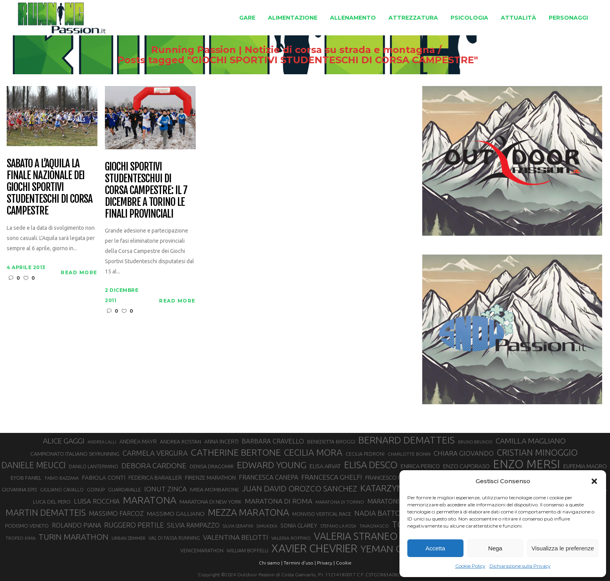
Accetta (435, 548)
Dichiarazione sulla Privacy (520, 566)
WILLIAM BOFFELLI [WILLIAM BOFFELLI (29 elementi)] (247, 550)
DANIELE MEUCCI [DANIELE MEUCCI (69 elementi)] (34, 465)
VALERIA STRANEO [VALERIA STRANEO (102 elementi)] (356, 536)
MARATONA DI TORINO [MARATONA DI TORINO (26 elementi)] (339, 501)
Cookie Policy (470, 566)
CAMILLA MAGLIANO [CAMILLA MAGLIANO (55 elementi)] (531, 440)
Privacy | (326, 562)
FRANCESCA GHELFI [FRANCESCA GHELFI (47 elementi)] (331, 477)
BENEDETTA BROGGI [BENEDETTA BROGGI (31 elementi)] (331, 442)
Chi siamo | (270, 562)
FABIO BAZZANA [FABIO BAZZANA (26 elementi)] (62, 477)
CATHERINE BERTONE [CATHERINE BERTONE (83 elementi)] (236, 452)
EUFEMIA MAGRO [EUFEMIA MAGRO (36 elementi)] (585, 466)
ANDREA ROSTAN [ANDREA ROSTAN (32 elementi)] (180, 441)
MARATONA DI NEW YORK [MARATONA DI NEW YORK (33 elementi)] (211, 502)
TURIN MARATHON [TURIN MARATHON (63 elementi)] (73, 536)
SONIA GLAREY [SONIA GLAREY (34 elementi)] (298, 525)
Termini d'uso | (300, 562)
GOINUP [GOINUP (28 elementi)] (96, 489)
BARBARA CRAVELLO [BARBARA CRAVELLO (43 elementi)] (273, 441)
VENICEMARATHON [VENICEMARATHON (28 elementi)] (201, 550)
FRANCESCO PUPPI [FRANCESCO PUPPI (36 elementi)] (388, 477)
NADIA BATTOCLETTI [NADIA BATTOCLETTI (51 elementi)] (388, 513)
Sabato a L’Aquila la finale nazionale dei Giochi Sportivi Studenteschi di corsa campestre (49, 187)
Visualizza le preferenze (562, 548)
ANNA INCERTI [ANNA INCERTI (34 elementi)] (221, 441)
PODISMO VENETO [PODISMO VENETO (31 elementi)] (27, 526)
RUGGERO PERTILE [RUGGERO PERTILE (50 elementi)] (134, 525)
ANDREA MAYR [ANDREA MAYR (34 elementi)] (138, 441)
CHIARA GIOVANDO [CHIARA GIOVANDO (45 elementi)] (464, 453)
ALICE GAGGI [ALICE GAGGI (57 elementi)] (63, 440)
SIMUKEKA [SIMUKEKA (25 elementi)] (266, 526)
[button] (594, 481)
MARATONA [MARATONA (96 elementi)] (149, 500)
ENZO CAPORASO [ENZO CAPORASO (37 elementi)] (466, 466)
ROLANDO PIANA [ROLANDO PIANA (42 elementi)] (76, 525)
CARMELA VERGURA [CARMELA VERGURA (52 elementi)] (155, 453)
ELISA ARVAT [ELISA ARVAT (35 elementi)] (325, 466)
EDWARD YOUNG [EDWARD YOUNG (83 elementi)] (271, 465)
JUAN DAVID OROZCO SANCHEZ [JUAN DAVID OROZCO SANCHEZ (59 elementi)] (299, 488)
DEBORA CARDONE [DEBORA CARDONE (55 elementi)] (154, 465)
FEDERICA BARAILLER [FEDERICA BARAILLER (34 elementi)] (155, 478)
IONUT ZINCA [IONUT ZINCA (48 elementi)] (165, 489)
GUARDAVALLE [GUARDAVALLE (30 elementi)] (124, 489)
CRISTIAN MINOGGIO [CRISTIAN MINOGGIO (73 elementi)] (537, 452)
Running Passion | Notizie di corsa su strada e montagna (285, 50)
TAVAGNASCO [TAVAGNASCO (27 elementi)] (374, 525)
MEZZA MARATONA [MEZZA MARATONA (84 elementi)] (248, 512)
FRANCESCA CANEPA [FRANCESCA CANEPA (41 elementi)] (268, 477)
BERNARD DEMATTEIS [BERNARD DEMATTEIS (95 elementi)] (406, 440)
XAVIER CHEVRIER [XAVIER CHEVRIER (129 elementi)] (314, 548)
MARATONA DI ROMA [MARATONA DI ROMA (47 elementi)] (278, 501)
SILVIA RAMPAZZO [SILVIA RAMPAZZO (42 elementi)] (193, 525)
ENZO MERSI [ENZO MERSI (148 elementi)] (526, 464)
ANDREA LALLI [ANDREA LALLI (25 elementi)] (102, 442)
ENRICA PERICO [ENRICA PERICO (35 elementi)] (420, 466)
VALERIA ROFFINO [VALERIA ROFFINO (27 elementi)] (291, 538)
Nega (495, 548)
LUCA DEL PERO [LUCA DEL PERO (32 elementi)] (52, 502)
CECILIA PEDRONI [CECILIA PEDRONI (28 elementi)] (365, 453)
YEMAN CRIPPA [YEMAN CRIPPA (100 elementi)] (394, 549)
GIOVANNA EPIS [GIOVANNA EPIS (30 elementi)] (19, 489)
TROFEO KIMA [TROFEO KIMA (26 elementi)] (20, 538)
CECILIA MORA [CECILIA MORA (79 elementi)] (313, 452)
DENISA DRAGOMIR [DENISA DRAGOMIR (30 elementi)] (212, 466)
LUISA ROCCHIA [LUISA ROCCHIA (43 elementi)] (97, 501)
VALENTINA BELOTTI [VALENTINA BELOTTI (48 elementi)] (235, 537)
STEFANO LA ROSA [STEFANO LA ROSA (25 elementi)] (338, 526)
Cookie (344, 562)
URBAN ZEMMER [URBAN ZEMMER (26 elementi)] (128, 538)
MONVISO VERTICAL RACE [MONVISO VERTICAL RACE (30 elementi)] (321, 514)
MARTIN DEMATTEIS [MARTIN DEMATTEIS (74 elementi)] (45, 512)
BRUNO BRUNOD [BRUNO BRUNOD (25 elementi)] (475, 442)
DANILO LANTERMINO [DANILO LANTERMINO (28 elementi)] (93, 466)
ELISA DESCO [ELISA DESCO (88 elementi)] (371, 465)
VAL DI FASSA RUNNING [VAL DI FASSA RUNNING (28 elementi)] (174, 538)
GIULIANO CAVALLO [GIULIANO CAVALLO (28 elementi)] (62, 489)
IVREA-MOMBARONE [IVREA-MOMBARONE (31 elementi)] (214, 490)
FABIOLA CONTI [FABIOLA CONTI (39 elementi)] (103, 477)
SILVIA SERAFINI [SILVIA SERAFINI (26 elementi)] (238, 525)
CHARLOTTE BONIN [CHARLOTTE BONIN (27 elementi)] (409, 453)
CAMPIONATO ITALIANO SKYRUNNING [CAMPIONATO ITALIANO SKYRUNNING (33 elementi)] (74, 454)
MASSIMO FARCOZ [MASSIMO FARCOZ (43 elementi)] (116, 513)
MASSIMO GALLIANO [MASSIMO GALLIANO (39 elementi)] (176, 513)
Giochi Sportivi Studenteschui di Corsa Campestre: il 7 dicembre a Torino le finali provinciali (146, 190)
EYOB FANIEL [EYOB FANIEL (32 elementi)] (26, 478)
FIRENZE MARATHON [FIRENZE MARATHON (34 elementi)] (210, 478)
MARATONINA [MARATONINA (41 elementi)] (387, 501)
